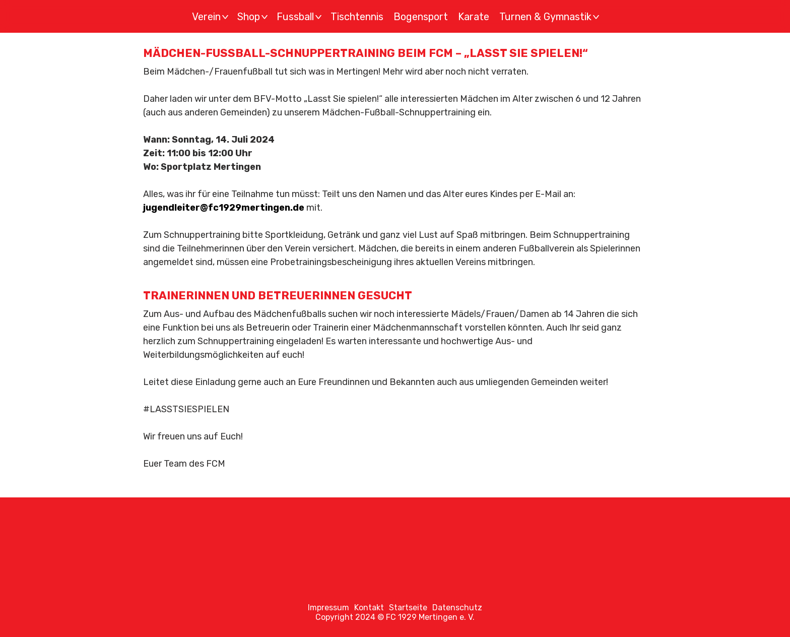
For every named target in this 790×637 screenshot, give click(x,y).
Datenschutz (457, 607)
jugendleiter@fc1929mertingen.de (223, 207)
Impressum (328, 607)
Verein (211, 17)
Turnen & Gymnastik (550, 17)
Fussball (300, 17)
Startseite (408, 607)
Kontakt (369, 607)
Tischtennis (357, 17)
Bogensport (420, 17)
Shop (254, 17)
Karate (473, 17)
